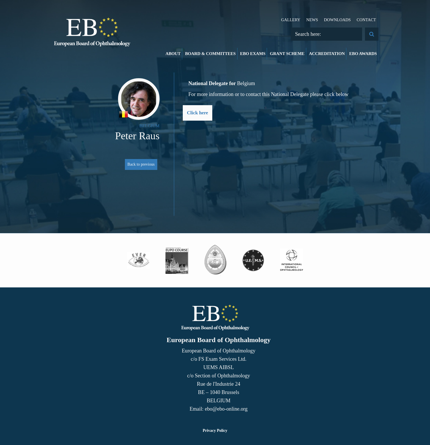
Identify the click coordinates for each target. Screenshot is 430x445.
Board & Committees (210, 53)
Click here (197, 112)
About (173, 53)
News (312, 19)
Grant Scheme (287, 53)
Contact (366, 19)
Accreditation (327, 53)
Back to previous (141, 164)
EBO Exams (252, 53)
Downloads (337, 19)
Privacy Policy (215, 430)
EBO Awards (363, 53)
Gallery (290, 19)
